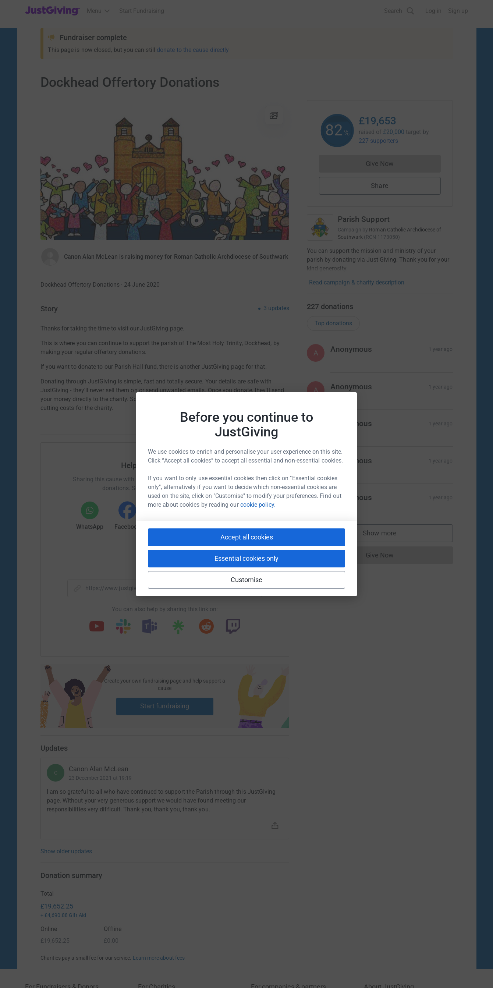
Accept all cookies (246, 537)
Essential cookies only (246, 558)
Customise (247, 580)
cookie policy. (258, 504)
